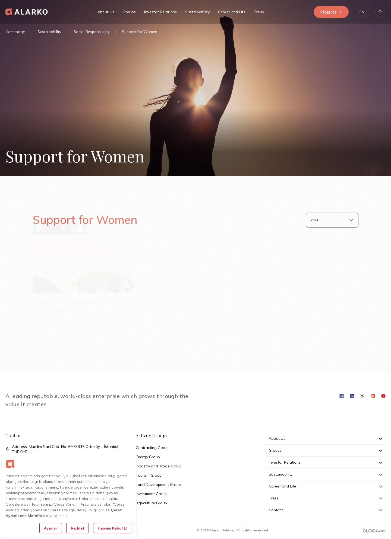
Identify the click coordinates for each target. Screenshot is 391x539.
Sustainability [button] (197, 11)
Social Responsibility (91, 31)
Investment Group (151, 493)
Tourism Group (149, 475)
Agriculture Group (151, 503)
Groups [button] (129, 11)
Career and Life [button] (232, 11)
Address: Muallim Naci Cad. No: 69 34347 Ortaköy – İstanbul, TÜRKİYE (62, 449)
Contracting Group (152, 447)
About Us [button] (106, 11)
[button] (362, 12)
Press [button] (259, 11)
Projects (331, 12)
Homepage (15, 31)
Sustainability (49, 31)
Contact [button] (326, 510)
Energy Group (148, 456)
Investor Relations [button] (160, 11)
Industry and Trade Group (159, 466)
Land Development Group (158, 484)
